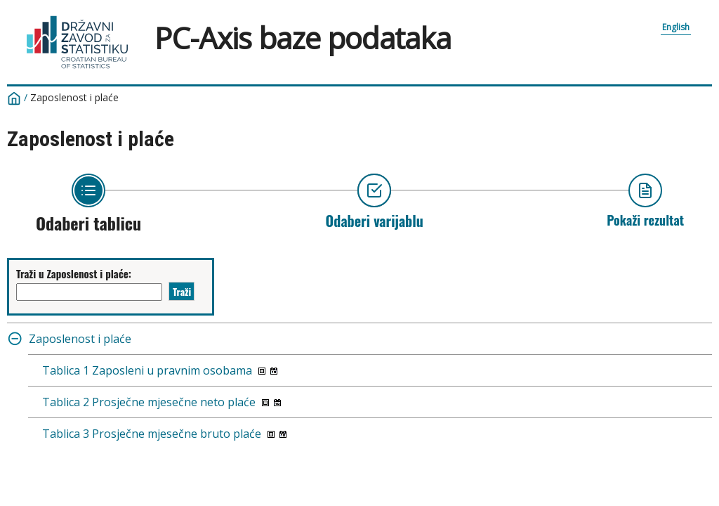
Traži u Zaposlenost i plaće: (73, 273)
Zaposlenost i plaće (74, 97)
